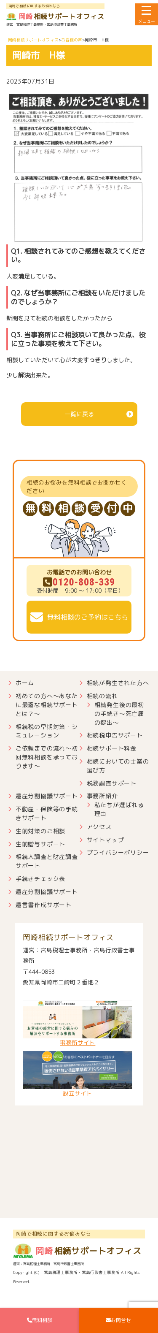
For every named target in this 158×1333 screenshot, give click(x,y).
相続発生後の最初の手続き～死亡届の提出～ (119, 713)
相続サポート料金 (112, 748)
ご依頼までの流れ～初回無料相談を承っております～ (47, 757)
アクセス (99, 827)
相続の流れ (102, 696)
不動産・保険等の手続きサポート (47, 813)
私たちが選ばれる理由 (119, 809)
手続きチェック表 (40, 879)
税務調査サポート (112, 783)
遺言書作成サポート (44, 905)
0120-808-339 (79, 582)
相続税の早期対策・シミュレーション (47, 731)
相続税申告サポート (115, 735)
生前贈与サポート (40, 844)
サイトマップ (105, 840)
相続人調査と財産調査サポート (47, 861)
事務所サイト (77, 1023)
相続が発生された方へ (118, 683)
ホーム (25, 683)
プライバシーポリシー (118, 852)
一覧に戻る (79, 414)
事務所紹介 (102, 796)
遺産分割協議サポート (47, 796)
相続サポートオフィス (55, 16)
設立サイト (77, 1074)
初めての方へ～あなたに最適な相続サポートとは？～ (47, 705)
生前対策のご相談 (40, 831)
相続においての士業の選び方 (118, 765)
